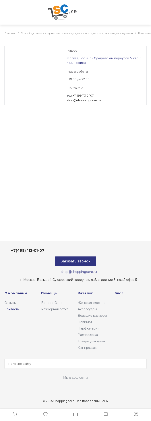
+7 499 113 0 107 (83, 95)
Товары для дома (91, 341)
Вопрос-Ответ (52, 303)
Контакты (11, 309)
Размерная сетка (54, 309)
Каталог (85, 293)
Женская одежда (91, 303)
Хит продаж (87, 348)
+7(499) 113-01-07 (27, 250)
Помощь (49, 293)
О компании (15, 293)
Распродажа (88, 335)
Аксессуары (87, 309)
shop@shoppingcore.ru (84, 100)
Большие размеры (92, 316)
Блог (118, 293)
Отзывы (10, 303)
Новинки (85, 322)
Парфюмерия (88, 328)
